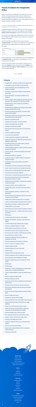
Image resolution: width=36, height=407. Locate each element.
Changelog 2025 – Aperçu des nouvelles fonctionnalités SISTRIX (18, 83)
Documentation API (18, 399)
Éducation (18, 361)
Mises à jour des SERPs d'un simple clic (13, 155)
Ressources (18, 378)
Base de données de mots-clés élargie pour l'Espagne (16, 257)
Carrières (18, 359)
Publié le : (16, 73)
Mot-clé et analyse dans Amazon (12, 295)
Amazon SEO (18, 373)
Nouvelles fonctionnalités (18, 397)
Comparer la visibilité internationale (12, 132)
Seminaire (18, 381)
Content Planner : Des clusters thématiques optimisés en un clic (18, 175)
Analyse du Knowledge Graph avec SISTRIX (14, 124)
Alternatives (18, 388)
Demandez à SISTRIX (18, 380)
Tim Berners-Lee (5, 25)
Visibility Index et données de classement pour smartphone (17, 199)
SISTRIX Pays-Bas (9, 250)
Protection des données (18, 363)
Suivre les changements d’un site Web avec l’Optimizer (16, 241)
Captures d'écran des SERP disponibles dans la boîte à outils (17, 170)
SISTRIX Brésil (8, 215)
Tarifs (18, 369)
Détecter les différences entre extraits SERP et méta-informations (18, 299)
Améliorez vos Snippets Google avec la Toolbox (15, 225)
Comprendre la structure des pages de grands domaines (16, 85)
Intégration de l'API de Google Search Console (14, 252)
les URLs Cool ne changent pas (11, 26)
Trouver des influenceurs (18, 375)
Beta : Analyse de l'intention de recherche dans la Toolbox (17, 314)
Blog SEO (18, 383)
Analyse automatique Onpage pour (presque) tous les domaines (18, 201)
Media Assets (18, 390)
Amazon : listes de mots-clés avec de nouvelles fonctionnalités (18, 168)
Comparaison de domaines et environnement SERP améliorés (18, 165)
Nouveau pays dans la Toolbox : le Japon (13, 235)
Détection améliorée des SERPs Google (13, 276)
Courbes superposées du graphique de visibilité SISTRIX (16, 137)
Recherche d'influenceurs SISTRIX (12, 278)
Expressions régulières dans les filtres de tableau (15, 312)
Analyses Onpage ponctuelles (11, 246)
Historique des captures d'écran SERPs (13, 126)
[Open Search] (34, 1)
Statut (18, 402)
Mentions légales (18, 364)
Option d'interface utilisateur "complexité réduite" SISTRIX (17, 204)
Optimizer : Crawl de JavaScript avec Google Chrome (16, 317)
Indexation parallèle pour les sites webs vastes (14, 248)
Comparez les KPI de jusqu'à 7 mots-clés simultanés (16, 121)
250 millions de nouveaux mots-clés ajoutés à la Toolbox (16, 230)
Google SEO (18, 371)
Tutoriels (18, 387)
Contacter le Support (18, 400)
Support (18, 393)
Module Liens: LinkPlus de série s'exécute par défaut (16, 306)
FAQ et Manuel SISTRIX (18, 395)
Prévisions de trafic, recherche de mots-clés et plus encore (17, 285)
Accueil (2, 3)
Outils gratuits (18, 385)
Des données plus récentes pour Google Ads (14, 172)
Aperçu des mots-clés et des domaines (13, 325)
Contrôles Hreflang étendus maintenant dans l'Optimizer (16, 223)
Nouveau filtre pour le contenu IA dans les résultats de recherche (18, 208)
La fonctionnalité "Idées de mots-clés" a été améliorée (16, 217)
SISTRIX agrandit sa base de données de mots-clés (15, 228)
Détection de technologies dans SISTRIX (13, 319)
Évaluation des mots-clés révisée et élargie (14, 297)
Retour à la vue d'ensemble (10, 331)
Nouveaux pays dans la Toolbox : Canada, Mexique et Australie (18, 232)
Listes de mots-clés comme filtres (12, 134)
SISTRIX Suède (8, 263)
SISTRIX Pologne (8, 266)
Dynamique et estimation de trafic (12, 119)
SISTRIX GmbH (18, 356)
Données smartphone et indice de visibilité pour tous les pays (17, 255)
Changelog (6, 3)
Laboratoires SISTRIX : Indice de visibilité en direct (15, 185)
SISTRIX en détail (18, 357)
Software (18, 368)
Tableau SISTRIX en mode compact (12, 206)
